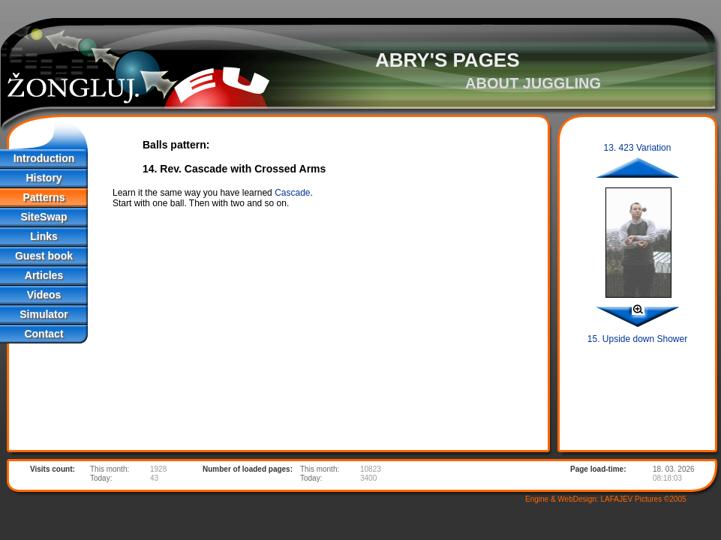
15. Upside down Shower (637, 339)
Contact (43, 334)
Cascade (292, 193)
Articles (44, 275)
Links (44, 236)
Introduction (44, 158)
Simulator (44, 314)
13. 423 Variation (637, 147)
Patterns (44, 197)
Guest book (44, 256)
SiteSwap (43, 217)
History (44, 178)
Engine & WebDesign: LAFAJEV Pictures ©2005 (605, 499)
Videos (44, 295)
